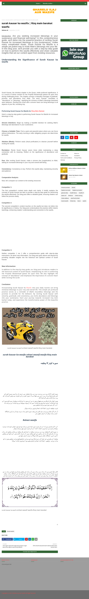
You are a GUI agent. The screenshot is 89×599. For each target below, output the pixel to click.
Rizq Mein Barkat (37, 111)
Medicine (70, 195)
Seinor (79, 201)
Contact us (63, 153)
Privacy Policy (77, 158)
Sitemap (62, 160)
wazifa (84, 201)
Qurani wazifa (9, 20)
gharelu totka (64, 193)
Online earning (78, 195)
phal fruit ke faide (75, 198)
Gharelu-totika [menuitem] (47, 3)
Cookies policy (64, 155)
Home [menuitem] (38, 3)
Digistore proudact (77, 190)
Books (73, 187)
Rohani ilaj (72, 201)
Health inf (81, 193)
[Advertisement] (30, 78)
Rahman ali (5, 30)
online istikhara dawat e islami (76, 168)
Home (3, 20)
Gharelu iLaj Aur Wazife (18, 593)
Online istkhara (65, 198)
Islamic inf (63, 195)
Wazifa (28, 288)
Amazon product (65, 187)
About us (76, 153)
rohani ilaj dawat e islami (75, 175)
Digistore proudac (65, 190)
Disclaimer (77, 155)
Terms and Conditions (66, 158)
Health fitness (73, 193)
